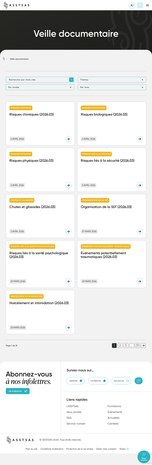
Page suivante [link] (143, 345)
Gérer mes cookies (106, 449)
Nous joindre (74, 411)
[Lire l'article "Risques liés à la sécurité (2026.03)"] (111, 170)
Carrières (113, 423)
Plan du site (32, 449)
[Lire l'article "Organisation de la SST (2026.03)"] (111, 216)
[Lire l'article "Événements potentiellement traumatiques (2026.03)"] (111, 264)
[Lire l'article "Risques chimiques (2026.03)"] (40, 123)
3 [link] (126, 345)
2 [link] (120, 345)
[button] (112, 80)
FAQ (69, 417)
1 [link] (114, 345)
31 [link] (137, 345)
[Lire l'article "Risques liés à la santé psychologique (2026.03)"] (40, 264)
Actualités (114, 417)
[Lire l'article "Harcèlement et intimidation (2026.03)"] (40, 312)
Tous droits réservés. (70, 439)
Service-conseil (76, 423)
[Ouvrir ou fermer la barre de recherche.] (140, 5)
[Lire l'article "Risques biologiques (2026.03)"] (111, 123)
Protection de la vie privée (79, 449)
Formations (114, 406)
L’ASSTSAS (72, 406)
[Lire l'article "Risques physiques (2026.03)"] (40, 170)
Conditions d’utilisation (52, 449)
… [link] (132, 345)
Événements (115, 411)
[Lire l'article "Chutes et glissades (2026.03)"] (40, 216)
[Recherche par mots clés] (40, 80)
